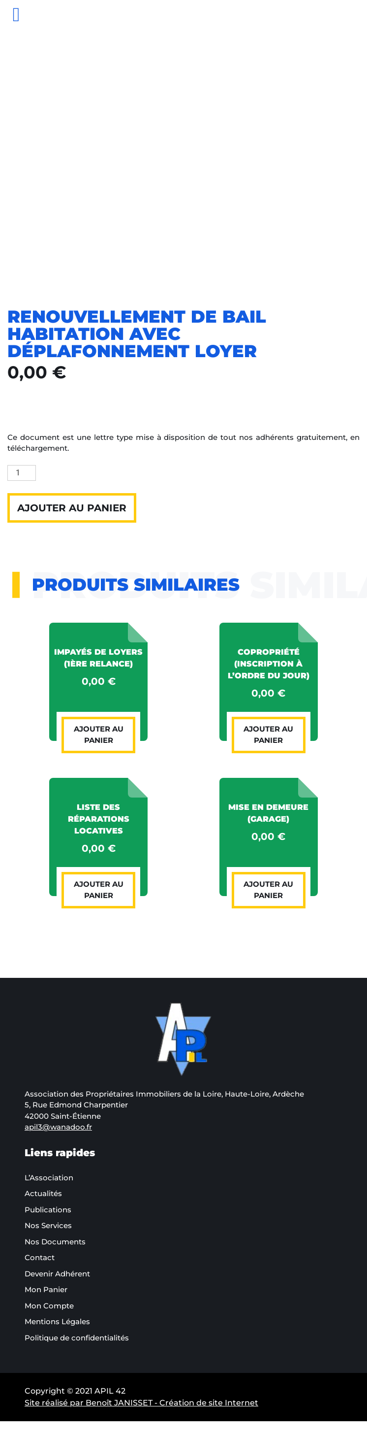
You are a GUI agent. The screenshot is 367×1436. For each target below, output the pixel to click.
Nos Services (48, 1225)
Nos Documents (55, 1241)
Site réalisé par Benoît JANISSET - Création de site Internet (141, 1402)
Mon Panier (46, 1289)
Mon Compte (49, 1305)
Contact (40, 1257)
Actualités (43, 1193)
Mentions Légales (57, 1321)
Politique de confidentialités (77, 1337)
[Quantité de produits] (21, 473)
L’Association (49, 1177)
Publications (48, 1209)
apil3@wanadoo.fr (58, 1127)
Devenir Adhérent (57, 1273)
